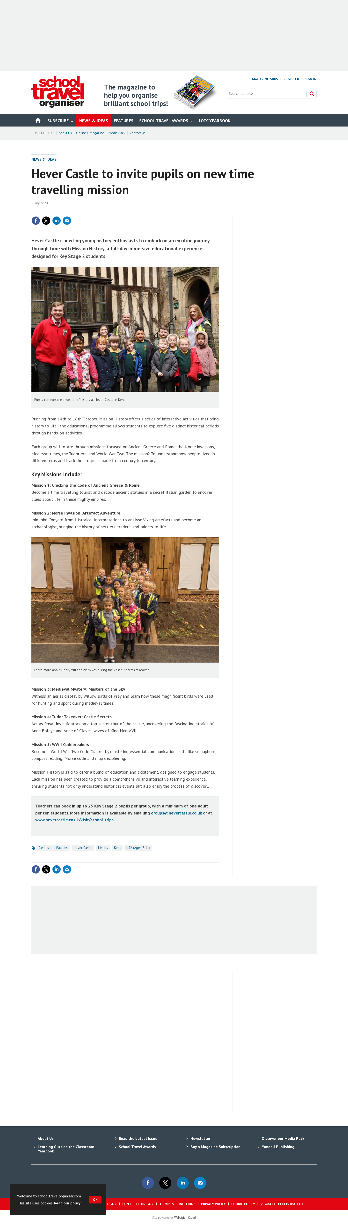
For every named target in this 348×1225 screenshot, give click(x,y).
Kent (117, 847)
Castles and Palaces (53, 847)
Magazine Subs (265, 79)
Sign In (311, 79)
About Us (65, 133)
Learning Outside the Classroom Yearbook (66, 1148)
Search (312, 93)
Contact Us (137, 133)
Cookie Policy (243, 1204)
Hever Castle (82, 847)
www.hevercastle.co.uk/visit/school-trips (74, 819)
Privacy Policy (213, 1204)
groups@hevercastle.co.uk (176, 813)
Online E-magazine (90, 133)
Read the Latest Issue (138, 1138)
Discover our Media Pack (283, 1138)
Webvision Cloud (185, 1217)
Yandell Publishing (278, 1146)
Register (291, 79)
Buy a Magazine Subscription (215, 1146)
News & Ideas (44, 159)
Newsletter (200, 1138)
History (103, 847)
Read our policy (67, 1203)
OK (95, 1199)
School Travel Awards (137, 1146)
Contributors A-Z (138, 1204)
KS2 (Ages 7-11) (138, 847)
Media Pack (117, 133)
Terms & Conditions (177, 1204)
